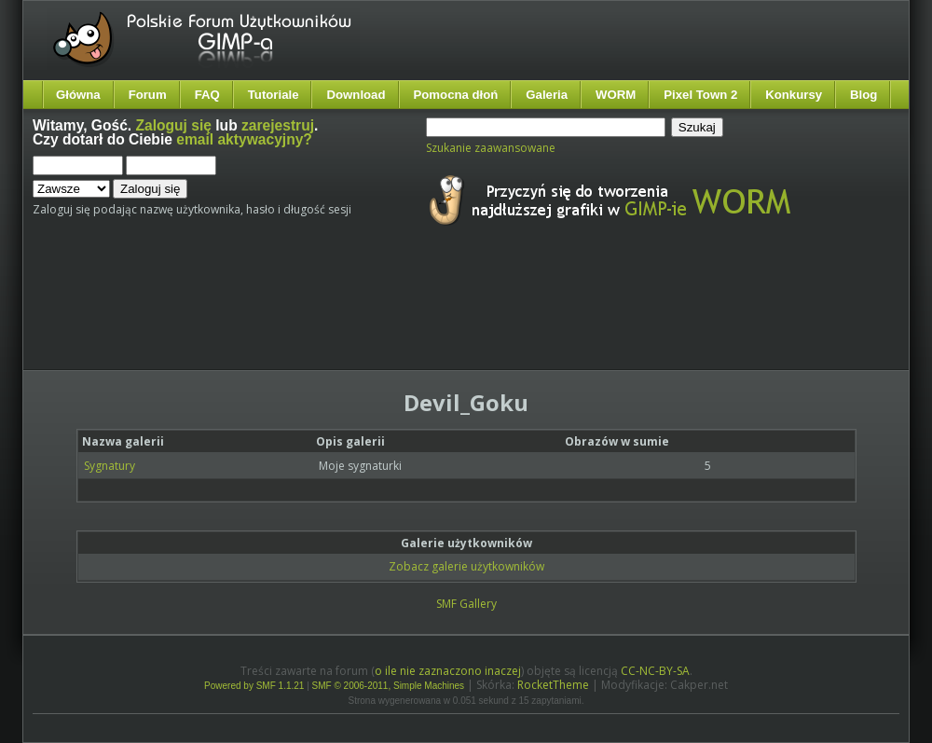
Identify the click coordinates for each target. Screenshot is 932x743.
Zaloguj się (174, 125)
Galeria (547, 95)
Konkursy (793, 95)
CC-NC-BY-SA (655, 671)
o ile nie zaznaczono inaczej (448, 671)
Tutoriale (273, 95)
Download (355, 95)
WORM (616, 95)
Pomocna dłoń (456, 95)
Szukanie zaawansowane (490, 148)
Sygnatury (109, 466)
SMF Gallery (466, 604)
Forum (148, 95)
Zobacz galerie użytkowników (466, 566)
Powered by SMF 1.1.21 (254, 686)
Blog (863, 95)
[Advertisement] (382, 315)
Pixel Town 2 (700, 95)
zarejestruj (277, 125)
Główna (78, 95)
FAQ (207, 95)
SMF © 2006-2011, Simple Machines (388, 686)
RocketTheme (553, 685)
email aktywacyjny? (244, 139)
